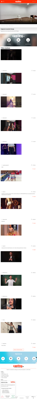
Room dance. (4, 345)
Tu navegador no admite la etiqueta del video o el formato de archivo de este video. (18, 13)
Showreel (3, 221)
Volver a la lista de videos (18, 349)
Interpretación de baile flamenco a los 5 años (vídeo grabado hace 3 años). (14, 247)
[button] (33, 1)
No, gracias (2, 396)
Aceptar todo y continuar (13, 396)
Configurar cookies (7, 396)
